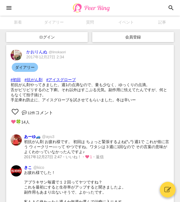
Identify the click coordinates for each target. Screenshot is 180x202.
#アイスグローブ (61, 79)
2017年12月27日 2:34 (45, 57)
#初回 (16, 79)
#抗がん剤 (33, 79)
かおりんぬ (46, 51)
